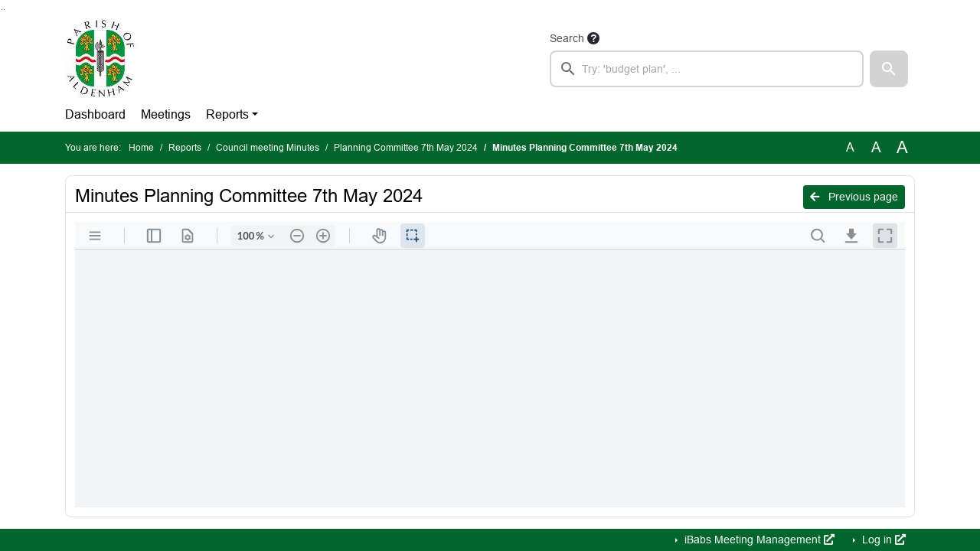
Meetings (166, 114)
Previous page (854, 197)
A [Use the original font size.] (850, 147)
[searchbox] (707, 69)
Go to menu (4, 9)
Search (567, 38)
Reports (227, 114)
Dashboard (95, 114)
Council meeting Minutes (267, 147)
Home (141, 147)
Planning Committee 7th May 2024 (406, 147)
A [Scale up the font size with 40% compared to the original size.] (902, 148)
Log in (882, 539)
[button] (889, 69)
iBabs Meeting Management (758, 539)
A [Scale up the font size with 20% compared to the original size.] (876, 147)
